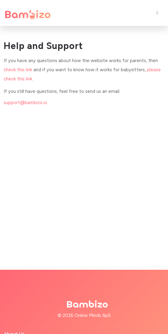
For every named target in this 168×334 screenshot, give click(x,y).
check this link (18, 69)
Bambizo (87, 304)
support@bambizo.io (25, 102)
